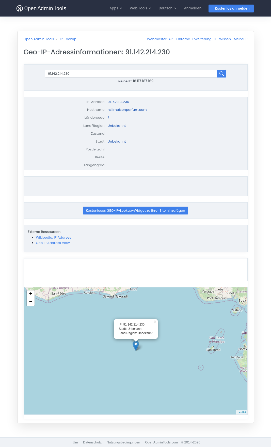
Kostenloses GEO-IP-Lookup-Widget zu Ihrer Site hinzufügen (135, 210)
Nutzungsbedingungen (123, 442)
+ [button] (30, 294)
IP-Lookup (68, 39)
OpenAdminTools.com (161, 442)
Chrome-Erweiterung (194, 39)
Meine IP (241, 39)
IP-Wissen (223, 39)
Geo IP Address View (53, 242)
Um (75, 442)
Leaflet (241, 412)
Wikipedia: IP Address (53, 237)
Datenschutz (92, 442)
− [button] (30, 302)
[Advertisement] (135, 186)
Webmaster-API (160, 39)
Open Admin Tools (39, 39)
